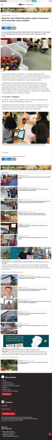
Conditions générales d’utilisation (10, 391)
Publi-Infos (16, 348)
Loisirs (31, 360)
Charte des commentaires (8, 383)
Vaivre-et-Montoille (23, 187)
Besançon (20, 175)
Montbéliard (21, 275)
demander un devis (8, 413)
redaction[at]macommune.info (8, 406)
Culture (12, 260)
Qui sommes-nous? (7, 382)
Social (33, 275)
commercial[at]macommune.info (8, 410)
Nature (37, 187)
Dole (19, 299)
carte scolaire (5, 152)
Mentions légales (6, 389)
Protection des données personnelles (11, 385)
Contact (4, 380)
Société (29, 299)
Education (14, 15)
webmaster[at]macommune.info (8, 421)
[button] (49, 1)
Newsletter (6, 394)
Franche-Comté (6, 15)
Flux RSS (5, 387)
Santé (31, 199)
